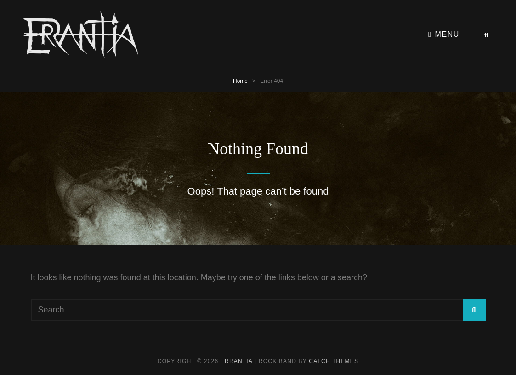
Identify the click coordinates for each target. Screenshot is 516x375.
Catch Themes (333, 361)
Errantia (237, 361)
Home (240, 81)
